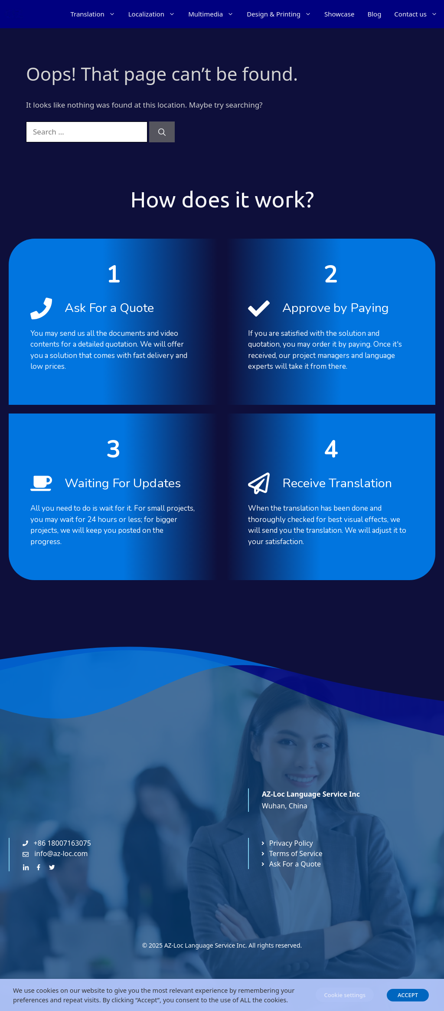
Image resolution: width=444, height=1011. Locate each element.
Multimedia (214, 14)
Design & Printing (282, 14)
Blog (374, 14)
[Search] (162, 131)
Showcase (339, 14)
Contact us (419, 14)
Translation (95, 14)
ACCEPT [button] (408, 995)
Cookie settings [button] (345, 995)
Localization (155, 14)
